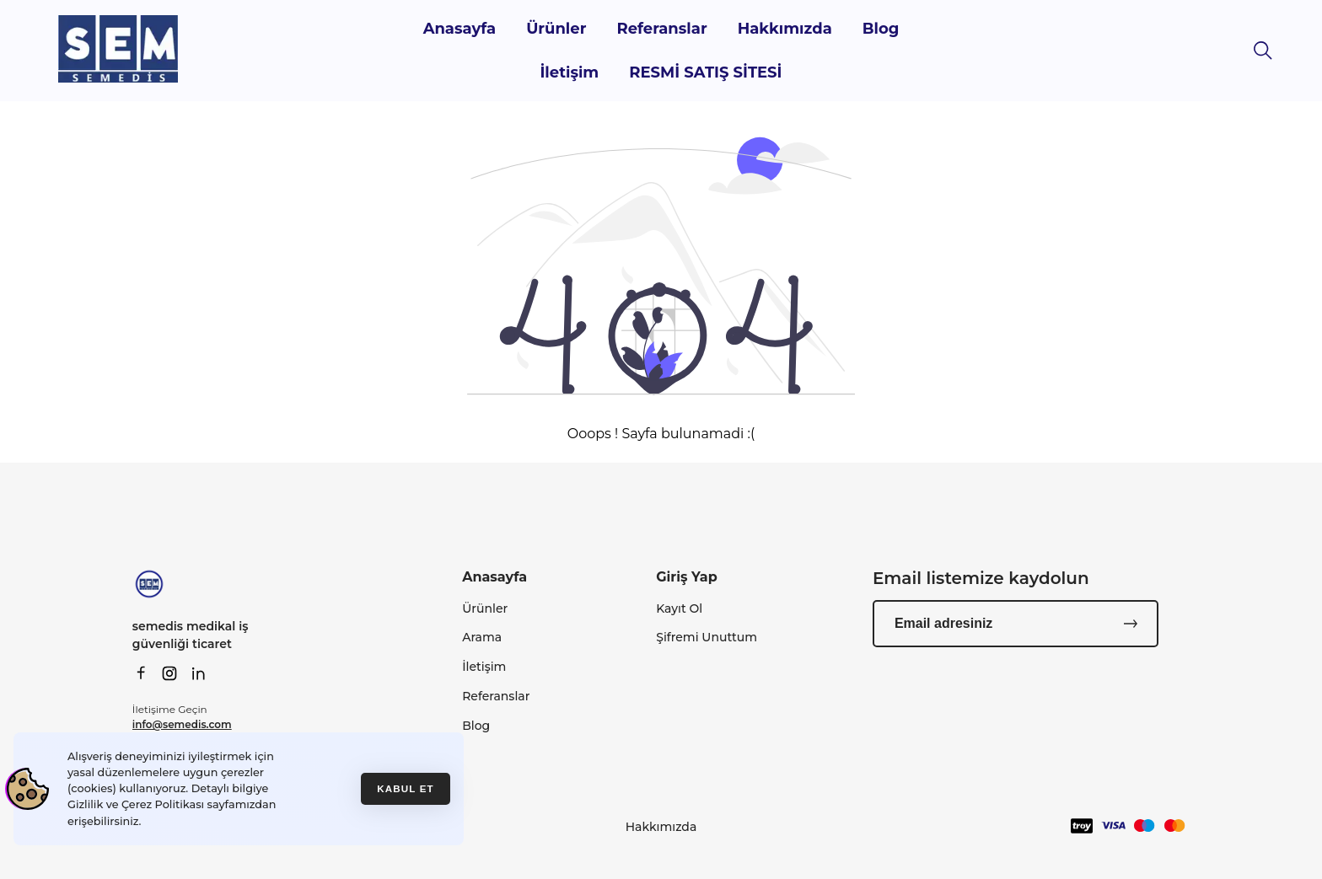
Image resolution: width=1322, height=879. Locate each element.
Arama (482, 637)
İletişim (569, 72)
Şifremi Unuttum (706, 637)
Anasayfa (460, 28)
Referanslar (661, 28)
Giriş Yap (686, 577)
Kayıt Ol (679, 608)
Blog (881, 28)
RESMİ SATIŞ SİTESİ (705, 72)
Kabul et (405, 788)
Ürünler (556, 28)
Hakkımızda (785, 28)
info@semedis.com (182, 724)
